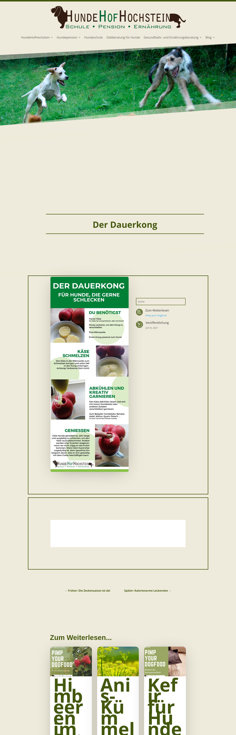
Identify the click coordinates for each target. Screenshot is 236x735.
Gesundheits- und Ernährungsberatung (171, 37)
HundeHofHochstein (35, 37)
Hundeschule (93, 37)
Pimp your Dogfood (156, 315)
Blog (208, 37)
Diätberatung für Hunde (123, 37)
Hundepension (67, 37)
